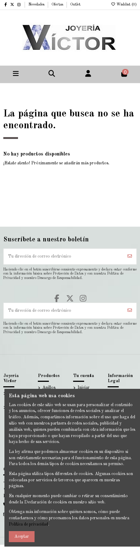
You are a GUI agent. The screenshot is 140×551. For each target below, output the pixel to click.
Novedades (37, 4)
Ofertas (57, 4)
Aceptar (21, 536)
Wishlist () (124, 4)
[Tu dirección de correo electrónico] (63, 256)
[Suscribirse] (129, 256)
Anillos (48, 388)
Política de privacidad (28, 524)
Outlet (75, 4)
